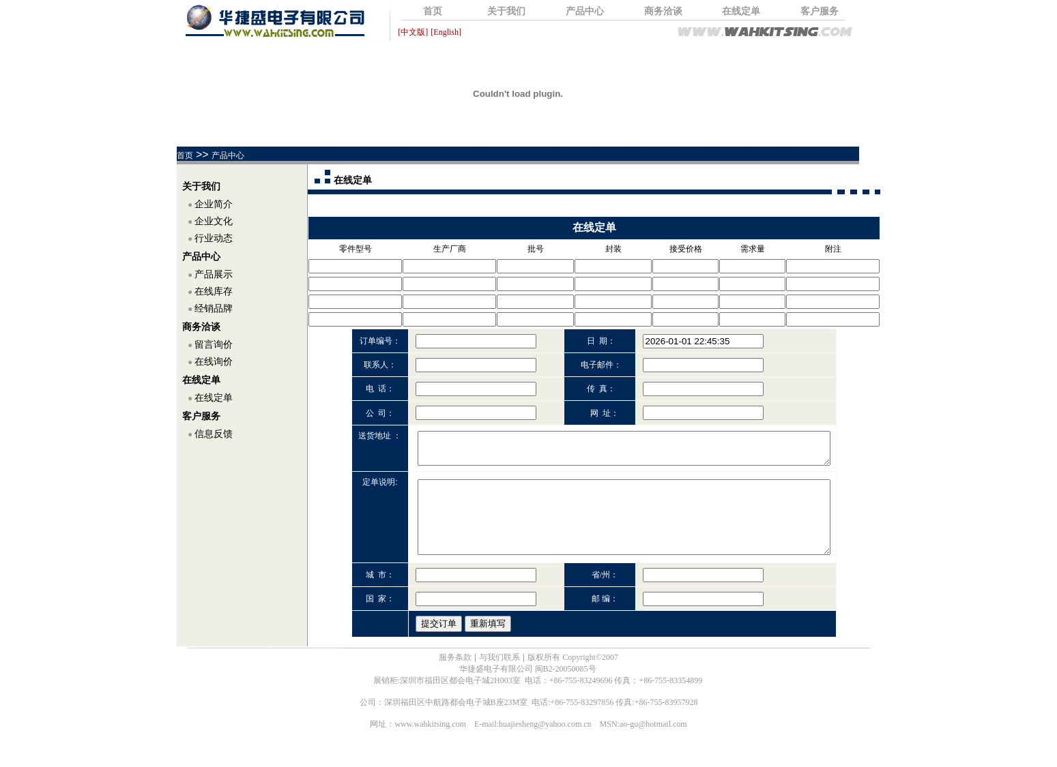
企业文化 (213, 221)
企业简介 (213, 204)
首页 (432, 11)
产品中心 (585, 11)
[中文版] (413, 32)
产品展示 (213, 274)
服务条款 (455, 675)
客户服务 (819, 11)
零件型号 (355, 249)
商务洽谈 (663, 11)
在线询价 (213, 362)
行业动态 (213, 238)
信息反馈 (213, 434)
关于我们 (506, 11)
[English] (446, 32)
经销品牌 (213, 308)
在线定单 (741, 11)
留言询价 (213, 345)
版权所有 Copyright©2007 (572, 675)
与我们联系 (499, 675)
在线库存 (213, 291)
